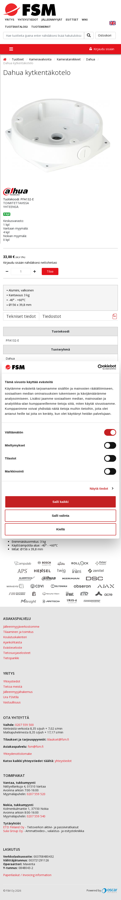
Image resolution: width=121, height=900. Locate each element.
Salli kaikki (60, 501)
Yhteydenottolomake (17, 754)
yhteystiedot (63, 761)
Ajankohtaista (12, 642)
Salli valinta (60, 515)
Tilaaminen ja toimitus (18, 632)
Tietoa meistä (12, 687)
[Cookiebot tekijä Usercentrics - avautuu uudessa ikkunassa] (97, 367)
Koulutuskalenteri (15, 637)
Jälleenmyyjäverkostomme (21, 627)
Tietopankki (11, 658)
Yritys (9, 19)
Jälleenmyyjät (52, 19)
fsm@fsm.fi (35, 747)
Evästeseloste (12, 648)
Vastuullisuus (12, 702)
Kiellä (60, 529)
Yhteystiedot (28, 19)
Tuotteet (18, 59)
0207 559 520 (36, 794)
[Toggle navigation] (11, 49)
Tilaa (50, 271)
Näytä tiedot (99, 488)
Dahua (91, 59)
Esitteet (72, 19)
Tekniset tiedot (21, 316)
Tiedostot (51, 316)
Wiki (85, 19)
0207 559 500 (24, 725)
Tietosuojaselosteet (17, 653)
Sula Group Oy (13, 831)
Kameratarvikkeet (69, 59)
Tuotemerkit (41, 27)
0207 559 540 (36, 816)
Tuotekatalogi (16, 27)
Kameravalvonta (40, 59)
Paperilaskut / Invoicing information (27, 875)
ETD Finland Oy (13, 827)
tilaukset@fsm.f (58, 739)
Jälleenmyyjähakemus (18, 692)
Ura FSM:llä (11, 697)
